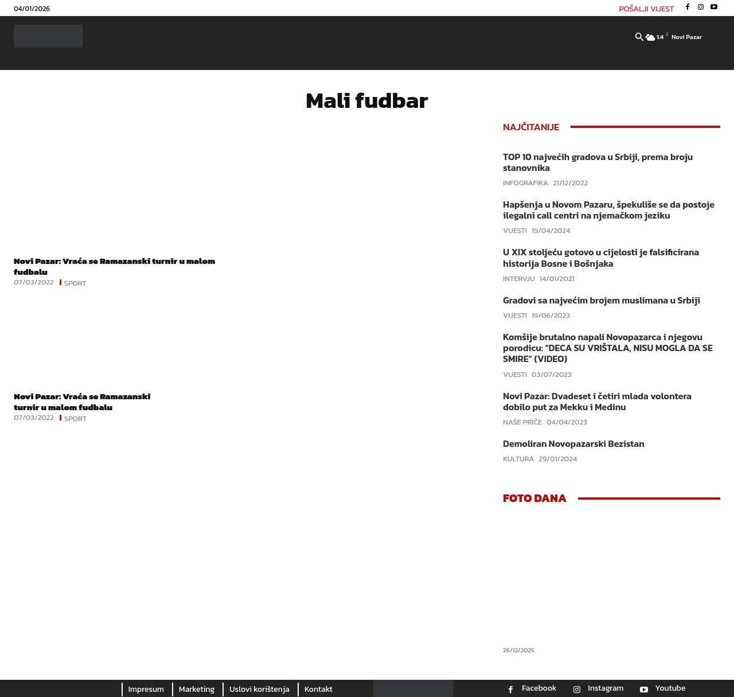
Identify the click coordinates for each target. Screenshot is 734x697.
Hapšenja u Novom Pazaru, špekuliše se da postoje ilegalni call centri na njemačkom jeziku (609, 209)
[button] (639, 37)
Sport (75, 282)
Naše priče (522, 422)
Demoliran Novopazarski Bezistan (573, 443)
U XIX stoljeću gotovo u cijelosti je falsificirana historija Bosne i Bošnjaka (601, 257)
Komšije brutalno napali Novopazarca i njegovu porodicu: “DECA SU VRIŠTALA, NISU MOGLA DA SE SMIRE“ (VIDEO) (607, 347)
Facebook (539, 688)
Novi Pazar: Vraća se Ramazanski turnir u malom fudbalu (119, 266)
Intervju (519, 278)
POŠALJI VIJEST (646, 9)
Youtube (670, 688)
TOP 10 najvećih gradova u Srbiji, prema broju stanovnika (598, 162)
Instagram (606, 688)
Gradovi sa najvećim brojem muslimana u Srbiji (601, 300)
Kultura (518, 458)
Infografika (525, 182)
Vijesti (515, 230)
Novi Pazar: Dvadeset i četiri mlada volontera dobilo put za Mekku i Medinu (597, 401)
